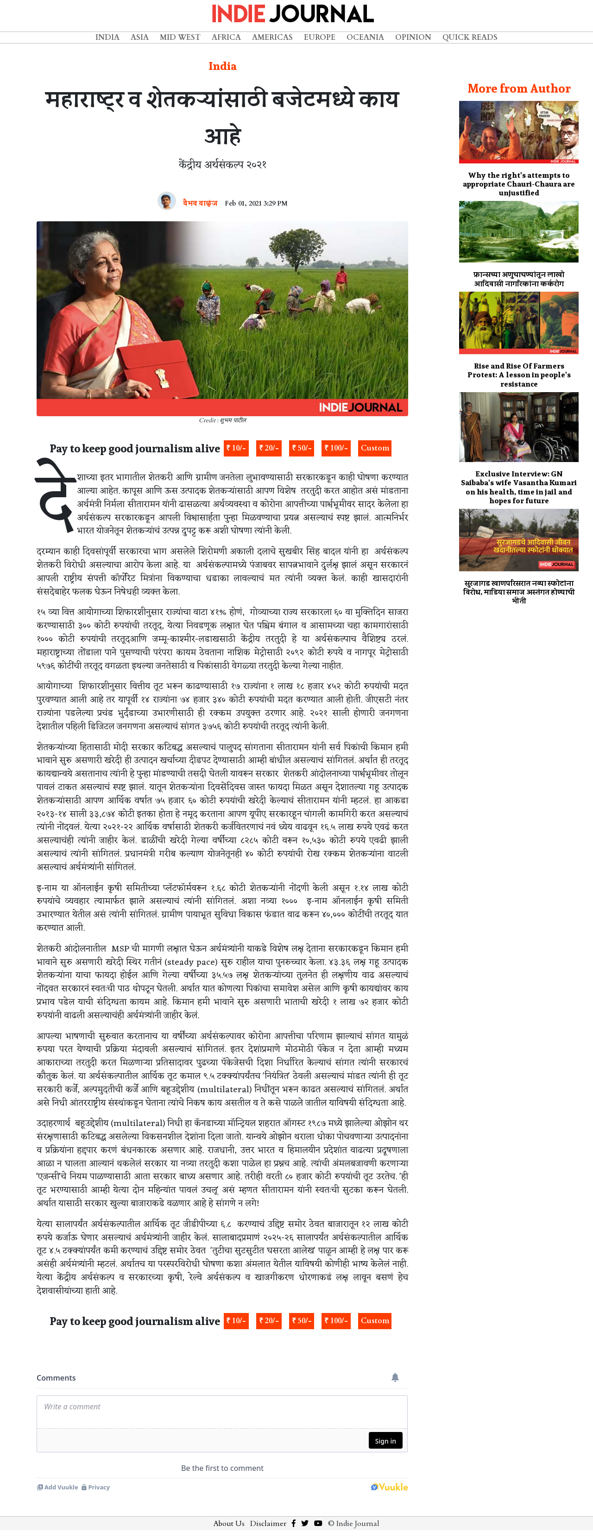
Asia (140, 37)
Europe (319, 37)
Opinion (413, 37)
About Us (229, 1524)
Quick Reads (470, 37)
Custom (375, 448)
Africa (226, 37)
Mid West (180, 37)
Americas (272, 37)
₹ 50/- (302, 448)
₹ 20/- (269, 448)
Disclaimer (268, 1524)
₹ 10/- (236, 448)
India (107, 37)
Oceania (365, 37)
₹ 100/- (336, 448)
